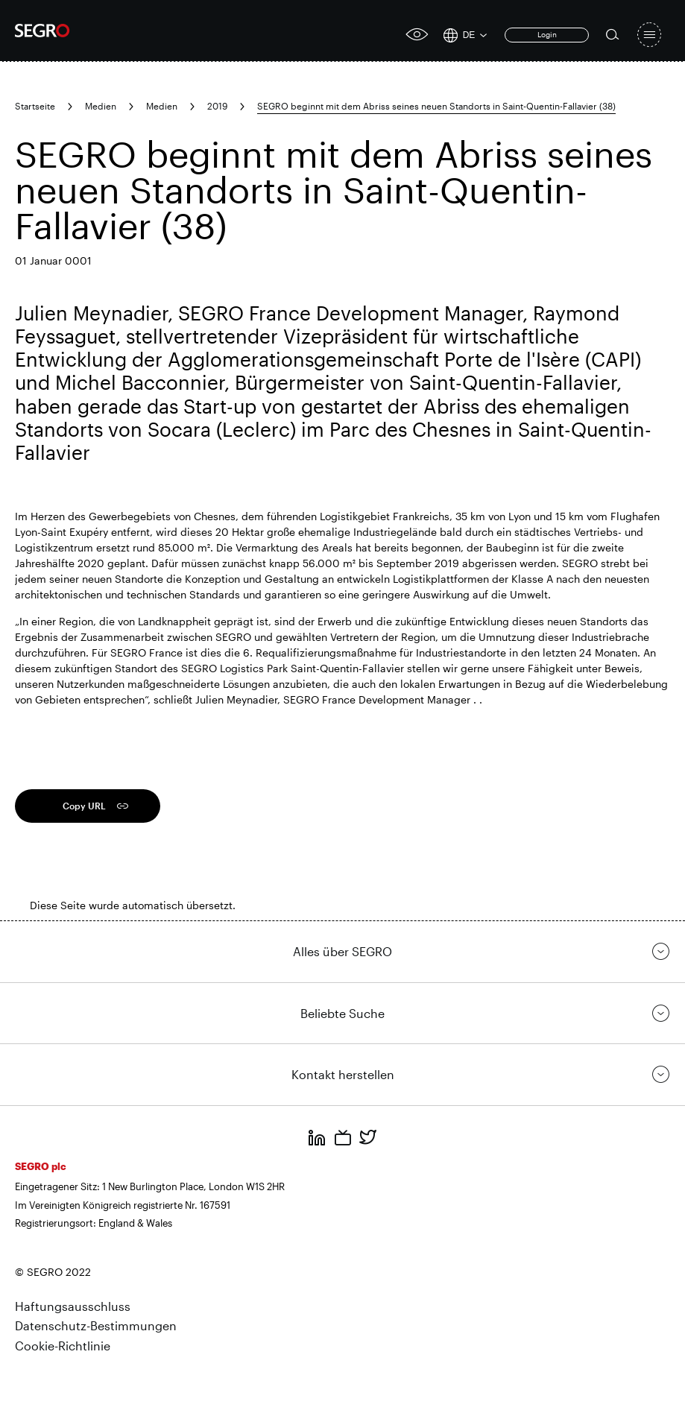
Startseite (35, 106)
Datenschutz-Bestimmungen (96, 1325)
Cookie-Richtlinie (62, 1345)
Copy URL (84, 805)
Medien (100, 106)
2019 (217, 106)
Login (547, 34)
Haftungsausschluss (72, 1306)
